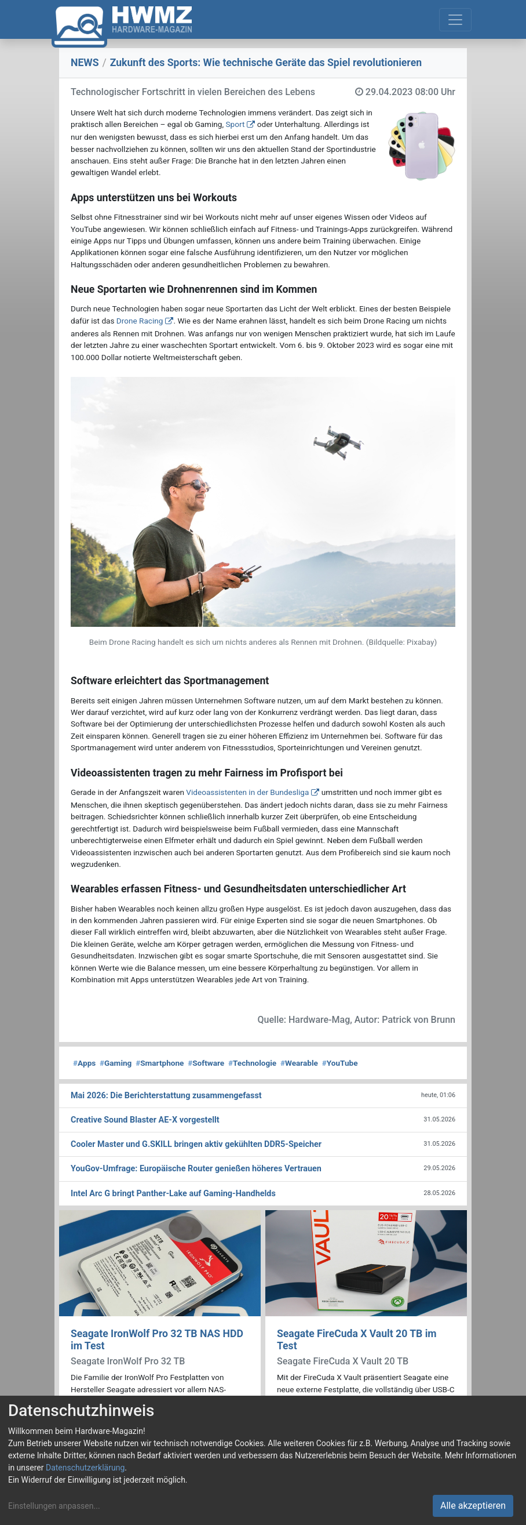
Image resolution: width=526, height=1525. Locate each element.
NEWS (85, 62)
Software (206, 1063)
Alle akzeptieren (473, 1505)
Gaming (116, 1063)
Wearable (299, 1063)
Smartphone (160, 1063)
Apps (84, 1063)
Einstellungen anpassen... (54, 1506)
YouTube (340, 1063)
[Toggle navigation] (455, 19)
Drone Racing (139, 320)
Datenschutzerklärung (85, 1467)
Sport (235, 124)
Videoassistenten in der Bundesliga (247, 792)
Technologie (252, 1063)
